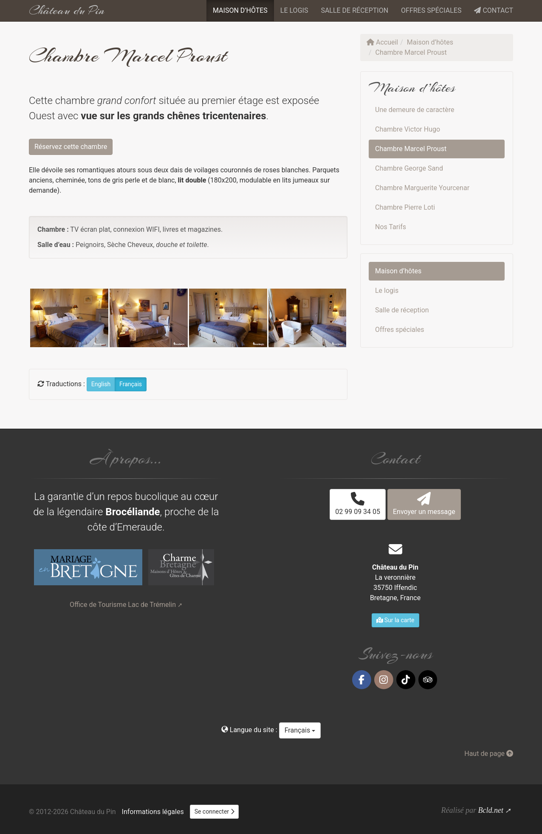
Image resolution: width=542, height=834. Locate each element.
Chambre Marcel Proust (410, 149)
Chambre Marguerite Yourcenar (422, 188)
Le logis (294, 10)
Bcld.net (490, 810)
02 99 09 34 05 (357, 504)
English (100, 384)
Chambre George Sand (409, 168)
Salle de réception (354, 10)
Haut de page (488, 754)
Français (300, 730)
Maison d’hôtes (240, 10)
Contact (493, 10)
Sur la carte (395, 620)
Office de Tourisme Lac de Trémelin (123, 605)
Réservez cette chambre (70, 147)
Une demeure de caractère (414, 110)
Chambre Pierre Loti (405, 207)
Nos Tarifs (390, 227)
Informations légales (153, 812)
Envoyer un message (424, 504)
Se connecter (214, 811)
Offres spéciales (431, 10)
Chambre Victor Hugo (407, 129)
